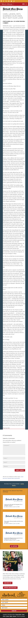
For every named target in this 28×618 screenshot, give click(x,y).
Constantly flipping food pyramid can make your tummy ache (13, 538)
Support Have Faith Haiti (10, 587)
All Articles (14, 546)
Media (11, 616)
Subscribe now (7, 583)
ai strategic (23, 616)
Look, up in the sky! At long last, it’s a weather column (13, 505)
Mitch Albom (7, 21)
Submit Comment (20, 470)
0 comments (5, 23)
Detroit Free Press (20, 21)
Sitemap (14, 616)
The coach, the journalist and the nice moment (13, 522)
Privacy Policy (18, 614)
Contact (7, 616)
